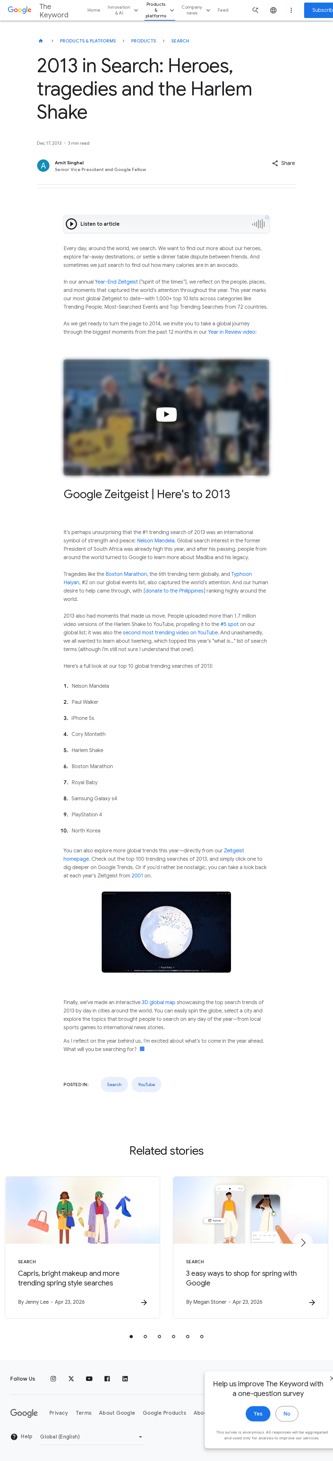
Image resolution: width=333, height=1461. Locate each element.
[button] (283, 163)
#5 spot (229, 624)
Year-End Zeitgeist (116, 282)
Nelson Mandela (156, 541)
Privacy (58, 1413)
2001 (137, 876)
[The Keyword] (40, 41)
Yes (239, 1434)
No (267, 1434)
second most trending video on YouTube (170, 633)
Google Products (164, 1413)
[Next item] (303, 1243)
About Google (117, 1413)
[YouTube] (89, 1379)
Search (180, 41)
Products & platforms (161, 10)
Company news (197, 10)
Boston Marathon (126, 574)
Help (21, 1437)
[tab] (131, 1336)
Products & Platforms (88, 41)
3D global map (158, 1002)
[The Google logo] (24, 1413)
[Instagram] (53, 1379)
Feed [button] (223, 10)
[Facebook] (107, 1379)
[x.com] (71, 1379)
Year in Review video (231, 332)
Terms (83, 1413)
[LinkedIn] (125, 1379)
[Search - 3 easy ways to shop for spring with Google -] (250, 1247)
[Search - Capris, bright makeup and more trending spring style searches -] (82, 1247)
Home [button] (94, 10)
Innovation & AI (124, 10)
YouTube (146, 1084)
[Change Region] (92, 1437)
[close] (313, 1399)
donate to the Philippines (174, 591)
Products (143, 41)
